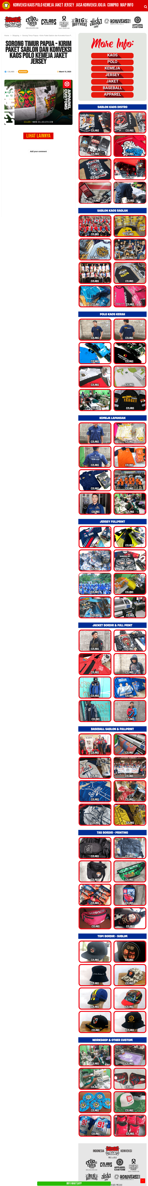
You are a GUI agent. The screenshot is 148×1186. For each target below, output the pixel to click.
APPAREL (112, 94)
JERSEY (112, 75)
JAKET (112, 81)
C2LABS (11, 72)
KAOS (112, 55)
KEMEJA (112, 68)
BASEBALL (112, 88)
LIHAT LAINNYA (38, 136)
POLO (112, 61)
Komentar (23, 72)
